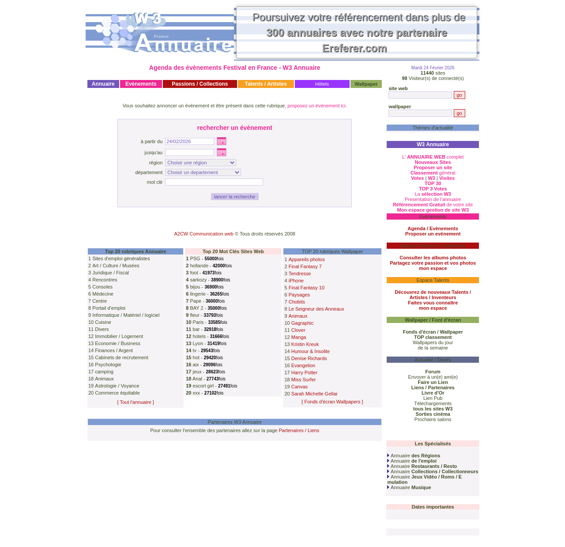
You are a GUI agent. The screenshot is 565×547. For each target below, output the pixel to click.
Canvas (299, 386)
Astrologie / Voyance (117, 385)
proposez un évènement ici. (317, 105)
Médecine (102, 293)
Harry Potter (304, 372)
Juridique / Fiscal (110, 272)
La (432, 194)
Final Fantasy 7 (305, 266)
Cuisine (103, 322)
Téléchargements (433, 403)
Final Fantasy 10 (306, 287)
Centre (99, 301)
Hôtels (322, 84)
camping (104, 371)
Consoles (102, 286)
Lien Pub (432, 398)
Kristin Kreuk (305, 344)
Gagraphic (302, 323)
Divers (102, 329)
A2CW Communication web (204, 233)
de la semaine (433, 347)
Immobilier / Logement (119, 336)
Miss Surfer (303, 379)
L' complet (433, 157)
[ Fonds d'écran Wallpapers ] (332, 401)
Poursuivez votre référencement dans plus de (359, 32)
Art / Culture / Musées (115, 265)
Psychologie (108, 364)
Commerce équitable (117, 392)
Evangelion (303, 365)
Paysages (299, 294)
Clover (298, 330)
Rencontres (104, 279)
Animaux (104, 378)
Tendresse (300, 273)
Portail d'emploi (108, 308)
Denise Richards (309, 358)
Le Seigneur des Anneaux (316, 308)
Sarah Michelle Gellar (314, 393)
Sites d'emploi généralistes (121, 258)
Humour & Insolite (310, 351)
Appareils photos (307, 259)
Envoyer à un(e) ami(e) (433, 377)
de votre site (433, 204)
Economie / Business (117, 343)
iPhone (296, 280)
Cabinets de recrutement (121, 357)
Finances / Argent (114, 350)
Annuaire (413, 455)
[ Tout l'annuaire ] (135, 402)
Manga (298, 337)
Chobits (297, 301)
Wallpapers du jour (433, 342)
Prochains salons (433, 419)
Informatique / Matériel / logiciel (125, 315)
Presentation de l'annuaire (433, 199)
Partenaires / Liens (299, 430)
